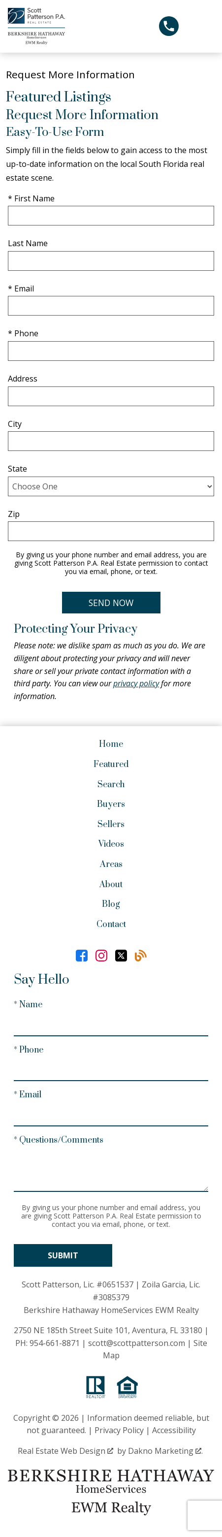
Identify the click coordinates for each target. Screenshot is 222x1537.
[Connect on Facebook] (82, 955)
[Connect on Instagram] (101, 955)
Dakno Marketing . (165, 1450)
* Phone (23, 333)
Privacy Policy (119, 1430)
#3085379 (111, 1297)
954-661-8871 (55, 1343)
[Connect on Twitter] (121, 955)
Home (111, 744)
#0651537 (114, 1284)
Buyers (111, 804)
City (15, 423)
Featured (111, 764)
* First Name (31, 198)
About (111, 884)
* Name (28, 1004)
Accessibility (174, 1430)
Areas (111, 864)
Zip (14, 514)
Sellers (111, 824)
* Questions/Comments (58, 1140)
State (17, 468)
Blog (111, 904)
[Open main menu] (202, 26)
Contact (111, 924)
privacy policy (136, 683)
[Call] (169, 26)
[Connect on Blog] (141, 955)
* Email (21, 288)
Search (111, 784)
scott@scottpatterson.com (136, 1343)
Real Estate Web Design (65, 1450)
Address (22, 378)
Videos (111, 844)
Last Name (28, 243)
